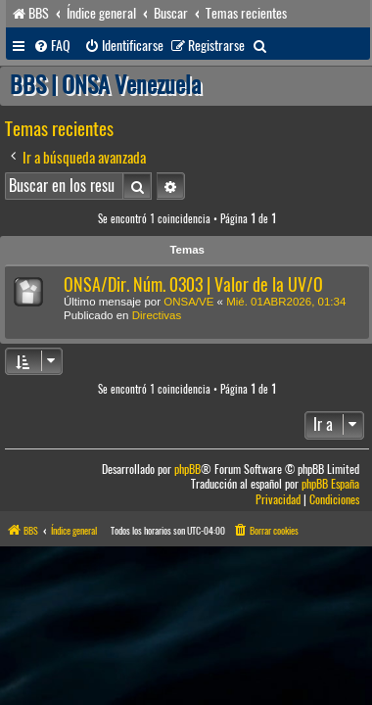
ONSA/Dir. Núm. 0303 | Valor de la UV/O (193, 284)
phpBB (187, 469)
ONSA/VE (188, 301)
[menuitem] (51, 46)
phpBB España (330, 484)
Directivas (156, 315)
